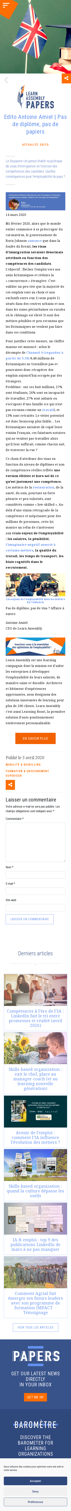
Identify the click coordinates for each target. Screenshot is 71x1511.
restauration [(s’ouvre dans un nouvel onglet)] (43, 487)
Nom (9, 867)
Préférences (35, 1502)
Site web (11, 900)
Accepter (35, 1481)
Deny (35, 1491)
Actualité (30, 144)
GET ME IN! (35, 1397)
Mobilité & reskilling (23, 764)
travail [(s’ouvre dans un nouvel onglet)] (48, 410)
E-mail (10, 883)
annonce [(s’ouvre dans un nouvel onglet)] (35, 241)
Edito (44, 144)
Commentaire (15, 819)
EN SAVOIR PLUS (35, 738)
